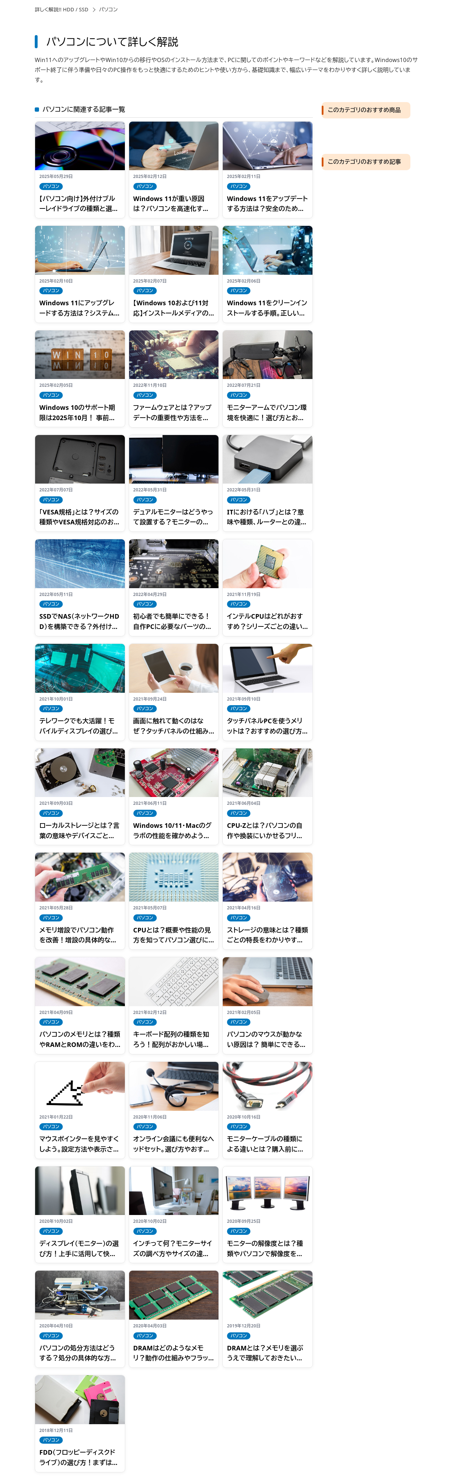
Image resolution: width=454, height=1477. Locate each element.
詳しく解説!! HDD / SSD (61, 9)
